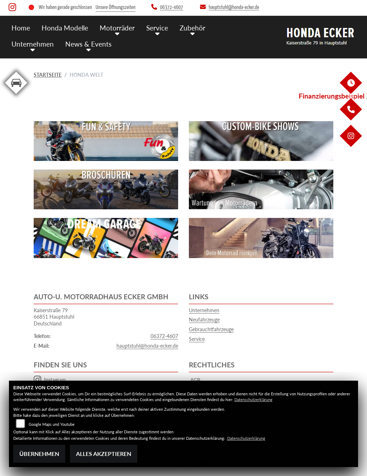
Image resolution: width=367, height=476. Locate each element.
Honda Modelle (65, 28)
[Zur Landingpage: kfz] (16, 95)
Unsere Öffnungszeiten (115, 7)
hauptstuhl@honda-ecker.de (147, 346)
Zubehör (192, 28)
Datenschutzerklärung (253, 399)
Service (157, 28)
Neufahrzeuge (204, 319)
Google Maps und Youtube (52, 424)
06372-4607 (164, 336)
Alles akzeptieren (103, 453)
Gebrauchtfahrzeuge (211, 329)
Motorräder (117, 28)
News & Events (88, 44)
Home (20, 28)
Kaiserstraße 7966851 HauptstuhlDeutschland (54, 317)
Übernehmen (39, 453)
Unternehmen (32, 44)
